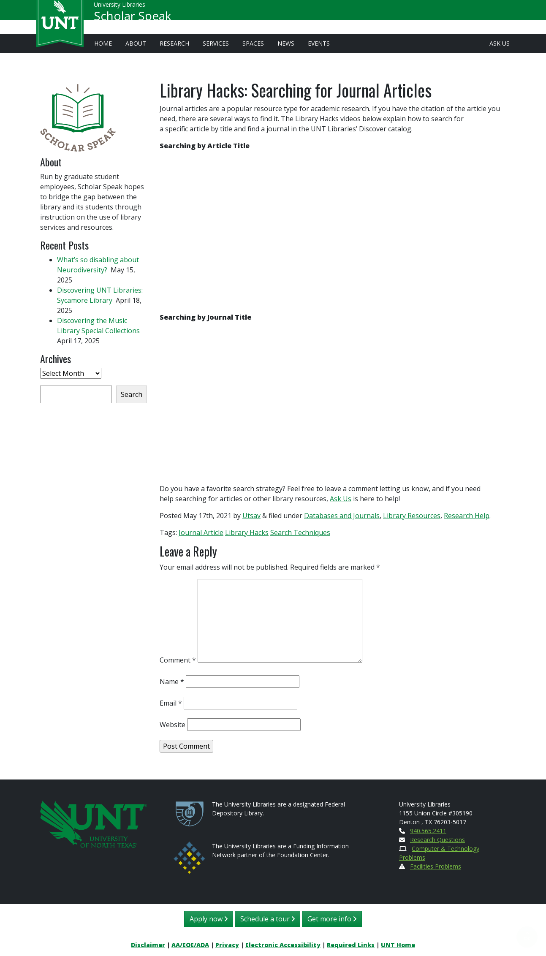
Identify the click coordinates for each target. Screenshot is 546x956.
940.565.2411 (428, 831)
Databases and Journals (342, 515)
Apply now (209, 918)
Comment (178, 660)
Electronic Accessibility (283, 945)
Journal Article (201, 532)
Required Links (351, 945)
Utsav (251, 515)
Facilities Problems (435, 866)
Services (216, 43)
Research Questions (437, 840)
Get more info (331, 918)
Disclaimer (148, 945)
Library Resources (411, 515)
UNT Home (398, 945)
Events (319, 43)
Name (172, 681)
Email (171, 703)
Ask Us (499, 43)
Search (131, 394)
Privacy (227, 945)
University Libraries (119, 8)
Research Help (466, 515)
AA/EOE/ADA (190, 945)
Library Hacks (247, 532)
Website (172, 724)
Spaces (253, 43)
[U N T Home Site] (93, 823)
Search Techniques (300, 532)
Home (103, 43)
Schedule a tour (267, 918)
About (135, 43)
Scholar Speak (132, 19)
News (285, 43)
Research (174, 43)
